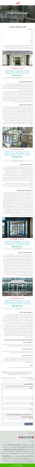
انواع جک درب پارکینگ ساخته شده (8, 378)
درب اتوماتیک (17, 11)
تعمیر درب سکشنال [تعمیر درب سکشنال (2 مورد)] (29, 451)
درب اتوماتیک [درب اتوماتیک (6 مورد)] (6, 456)
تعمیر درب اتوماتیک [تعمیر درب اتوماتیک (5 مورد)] (10, 449)
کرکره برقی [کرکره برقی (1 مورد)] (5, 461)
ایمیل (32, 403)
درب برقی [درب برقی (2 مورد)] (18, 458)
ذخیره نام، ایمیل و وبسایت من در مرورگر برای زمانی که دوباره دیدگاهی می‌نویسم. (18, 414)
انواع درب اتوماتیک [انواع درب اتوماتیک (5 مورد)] (13, 445)
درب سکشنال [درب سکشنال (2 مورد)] (6, 458)
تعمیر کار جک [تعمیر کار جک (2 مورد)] (7, 451)
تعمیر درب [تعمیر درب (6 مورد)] (19, 449)
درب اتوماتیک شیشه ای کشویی (16, 373)
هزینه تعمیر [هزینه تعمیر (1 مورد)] (12, 461)
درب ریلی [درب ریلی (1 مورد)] (15, 458)
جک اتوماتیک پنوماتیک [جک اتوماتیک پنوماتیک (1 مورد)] (21, 453)
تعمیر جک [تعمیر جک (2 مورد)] (25, 449)
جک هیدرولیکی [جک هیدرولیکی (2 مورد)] (24, 456)
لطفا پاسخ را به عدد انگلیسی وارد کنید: (27, 417)
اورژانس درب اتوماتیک (12, 17)
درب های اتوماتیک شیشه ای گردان (13, 374)
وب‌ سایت (31, 409)
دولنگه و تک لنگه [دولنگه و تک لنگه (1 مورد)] (9, 460)
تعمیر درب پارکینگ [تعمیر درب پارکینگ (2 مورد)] (21, 451)
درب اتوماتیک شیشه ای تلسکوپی (26, 373)
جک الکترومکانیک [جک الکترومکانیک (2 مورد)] (14, 453)
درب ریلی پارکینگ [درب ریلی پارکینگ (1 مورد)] (11, 458)
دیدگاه (31, 388)
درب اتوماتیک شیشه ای (12, 372)
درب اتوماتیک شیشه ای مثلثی (22, 374)
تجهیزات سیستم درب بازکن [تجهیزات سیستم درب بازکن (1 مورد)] (8, 447)
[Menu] (33, 2)
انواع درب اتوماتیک (19, 372)
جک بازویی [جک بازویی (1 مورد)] (4, 453)
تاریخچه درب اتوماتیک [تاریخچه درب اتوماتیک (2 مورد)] (16, 447)
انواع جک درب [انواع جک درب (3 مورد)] (23, 445)
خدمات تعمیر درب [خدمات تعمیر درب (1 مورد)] (13, 456)
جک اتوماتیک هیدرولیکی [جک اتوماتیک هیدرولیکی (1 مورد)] (27, 453)
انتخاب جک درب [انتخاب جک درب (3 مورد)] (30, 445)
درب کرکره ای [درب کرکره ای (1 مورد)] (13, 460)
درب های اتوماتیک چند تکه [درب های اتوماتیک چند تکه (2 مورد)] (25, 460)
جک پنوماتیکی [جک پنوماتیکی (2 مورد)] (18, 456)
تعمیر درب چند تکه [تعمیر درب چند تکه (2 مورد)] (14, 451)
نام (32, 398)
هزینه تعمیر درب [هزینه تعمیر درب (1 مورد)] (9, 461)
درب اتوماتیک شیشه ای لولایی (7, 373)
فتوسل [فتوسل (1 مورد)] (19, 461)
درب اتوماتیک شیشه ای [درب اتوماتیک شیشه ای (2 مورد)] (24, 458)
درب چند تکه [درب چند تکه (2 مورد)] (17, 460)
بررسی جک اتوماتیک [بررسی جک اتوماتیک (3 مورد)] (26, 447)
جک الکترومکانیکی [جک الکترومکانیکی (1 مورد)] (8, 453)
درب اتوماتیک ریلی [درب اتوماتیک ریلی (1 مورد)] (31, 458)
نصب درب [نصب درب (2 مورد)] (16, 462)
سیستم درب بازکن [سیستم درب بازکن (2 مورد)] (24, 462)
